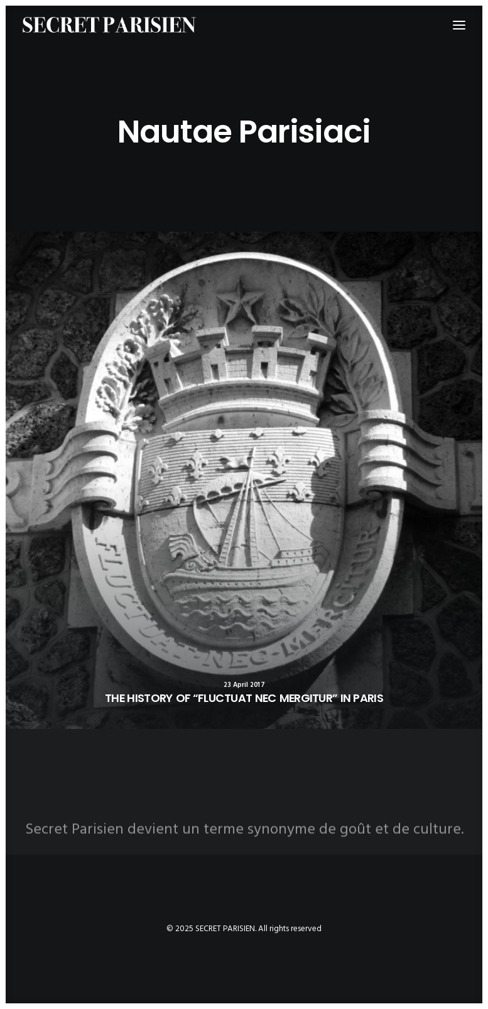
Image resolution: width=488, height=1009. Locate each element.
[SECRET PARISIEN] (109, 25)
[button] (244, 480)
